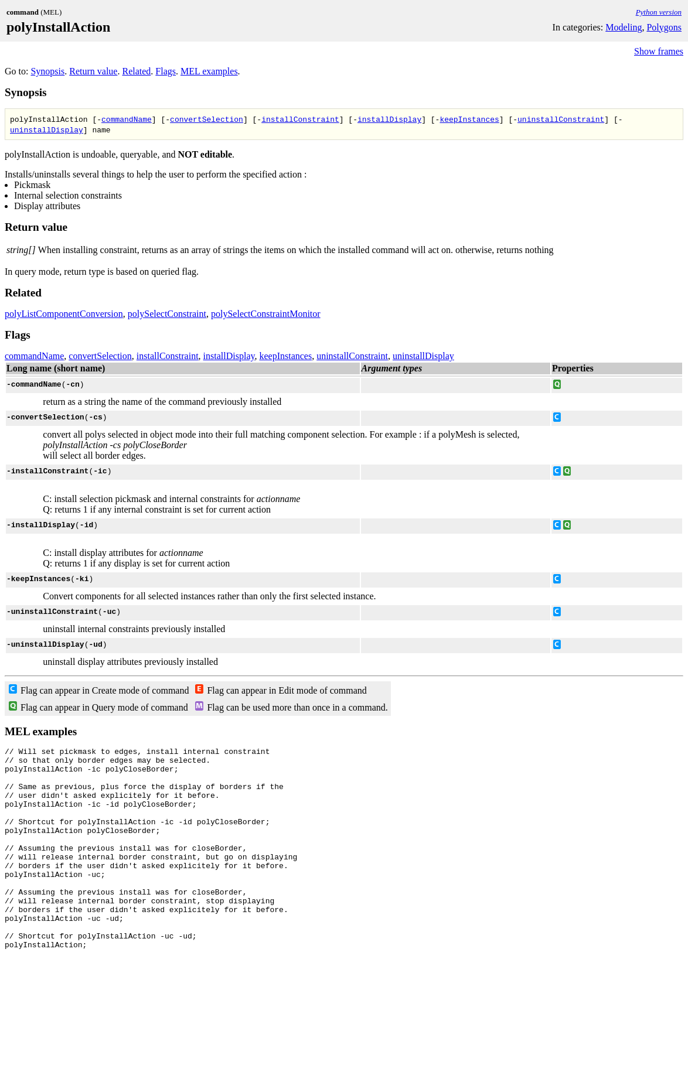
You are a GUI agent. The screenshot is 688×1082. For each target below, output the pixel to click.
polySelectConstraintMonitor (266, 314)
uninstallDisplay (46, 129)
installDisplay (389, 119)
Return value (93, 71)
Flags (165, 71)
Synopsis (47, 71)
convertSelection (206, 119)
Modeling (623, 27)
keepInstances (469, 119)
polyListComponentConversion (64, 314)
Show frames (658, 51)
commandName (126, 119)
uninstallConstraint (560, 119)
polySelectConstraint (167, 314)
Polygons (664, 27)
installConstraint (300, 119)
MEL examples (209, 71)
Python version (659, 12)
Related (136, 71)
